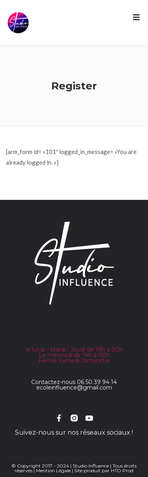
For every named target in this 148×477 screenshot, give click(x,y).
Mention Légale (53, 470)
